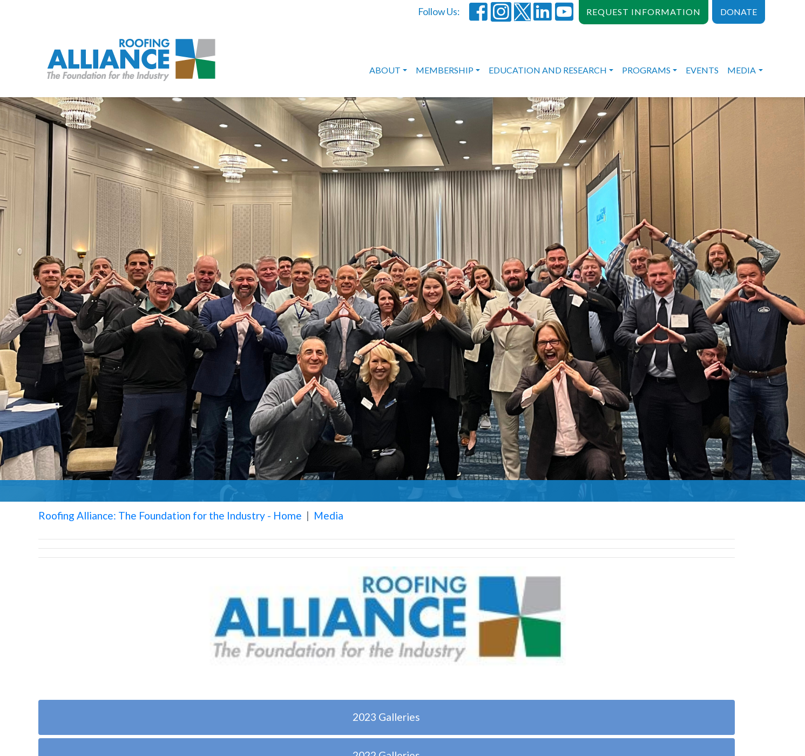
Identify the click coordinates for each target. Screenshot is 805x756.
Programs (646, 70)
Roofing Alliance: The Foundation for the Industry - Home (170, 515)
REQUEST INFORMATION (643, 11)
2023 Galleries (386, 717)
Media (741, 70)
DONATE (738, 11)
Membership (444, 70)
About (385, 70)
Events (702, 70)
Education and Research (548, 70)
